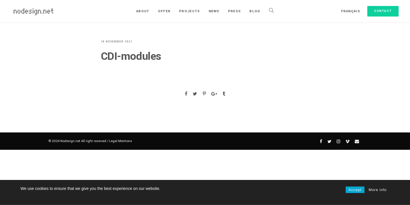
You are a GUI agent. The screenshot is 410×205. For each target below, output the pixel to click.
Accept (355, 190)
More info (378, 190)
